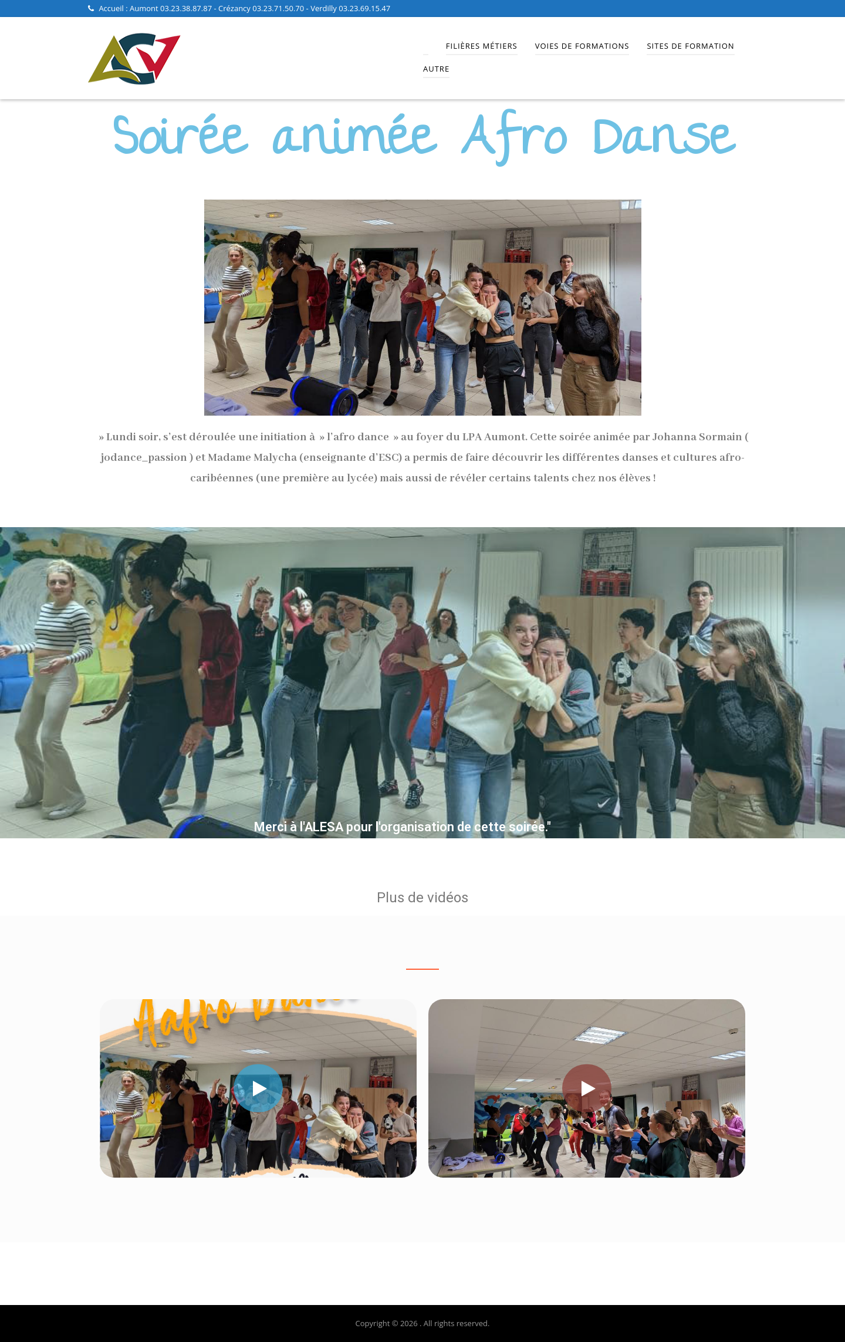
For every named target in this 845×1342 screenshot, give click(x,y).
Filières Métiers (482, 46)
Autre (436, 68)
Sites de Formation (690, 46)
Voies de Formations (582, 46)
